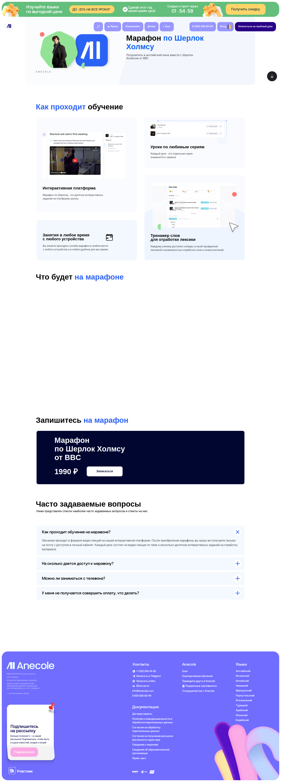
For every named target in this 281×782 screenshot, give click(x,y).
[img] (9, 26)
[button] (140, 9)
